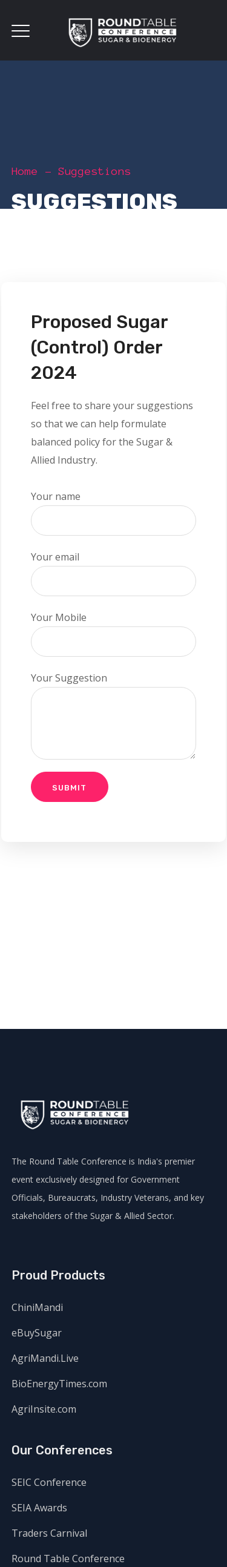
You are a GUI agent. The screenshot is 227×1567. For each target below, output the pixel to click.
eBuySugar (37, 1332)
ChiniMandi (37, 1307)
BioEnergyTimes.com (59, 1383)
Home (25, 171)
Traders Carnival (49, 1533)
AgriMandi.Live (45, 1358)
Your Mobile (114, 634)
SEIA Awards (39, 1507)
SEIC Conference (49, 1482)
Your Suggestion (114, 715)
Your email (114, 573)
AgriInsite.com (44, 1409)
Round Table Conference (68, 1558)
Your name (114, 513)
